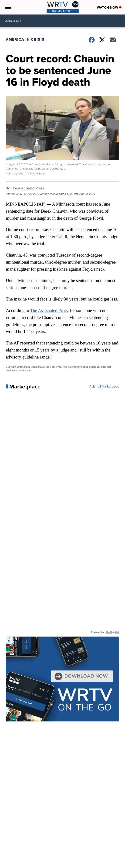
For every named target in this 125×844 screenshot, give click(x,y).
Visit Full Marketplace (104, 386)
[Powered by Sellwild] (112, 632)
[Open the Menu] (7, 7)
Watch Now (109, 7)
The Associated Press (49, 310)
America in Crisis (25, 39)
